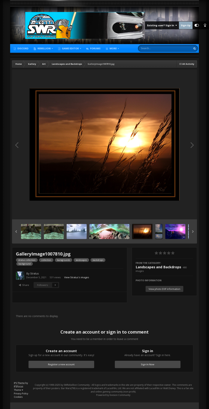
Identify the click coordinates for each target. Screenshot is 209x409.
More (113, 48)
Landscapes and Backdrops (158, 267)
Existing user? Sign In (162, 25)
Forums (95, 48)
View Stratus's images (76, 277)
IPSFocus (18, 386)
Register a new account (61, 364)
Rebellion (44, 48)
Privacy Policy (21, 393)
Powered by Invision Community (113, 395)
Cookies (18, 396)
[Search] (155, 48)
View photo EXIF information (164, 289)
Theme (18, 390)
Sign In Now (147, 364)
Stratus (34, 273)
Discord (23, 48)
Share (24, 285)
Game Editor (70, 48)
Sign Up (186, 25)
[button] (16, 231)
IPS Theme (19, 383)
